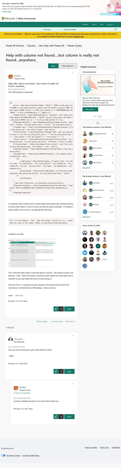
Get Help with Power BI (51, 45)
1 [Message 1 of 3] (15, 306)
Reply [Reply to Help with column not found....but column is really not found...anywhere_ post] (69, 314)
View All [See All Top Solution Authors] (86, 167)
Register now (78, 36)
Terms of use (104, 452)
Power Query (75, 45)
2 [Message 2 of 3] (15, 368)
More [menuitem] (90, 18)
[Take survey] (90, 109)
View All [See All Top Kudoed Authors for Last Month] (86, 216)
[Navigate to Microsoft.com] (8, 18)
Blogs (82, 18)
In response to (22, 398)
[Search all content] (90, 29)
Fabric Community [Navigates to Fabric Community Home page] (27, 18)
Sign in (94, 24)
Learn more (6, 11)
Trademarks (116, 452)
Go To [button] (109, 24)
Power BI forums (15, 45)
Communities (71, 18)
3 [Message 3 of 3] (20, 413)
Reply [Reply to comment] (69, 376)
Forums (40, 18)
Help (101, 24)
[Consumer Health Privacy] (30, 460)
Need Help (19, 300)
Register (85, 24)
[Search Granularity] (52, 29)
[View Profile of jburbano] (17, 76)
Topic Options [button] (67, 66)
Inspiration (51, 18)
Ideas (61, 18)
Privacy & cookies (91, 452)
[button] (53, 65)
